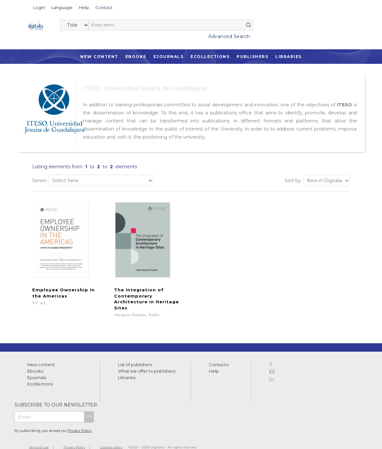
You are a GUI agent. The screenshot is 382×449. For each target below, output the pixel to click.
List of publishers (135, 354)
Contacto (219, 354)
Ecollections (210, 56)
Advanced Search (229, 36)
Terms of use (39, 437)
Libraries (288, 56)
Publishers (252, 56)
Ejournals (168, 56)
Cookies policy (111, 437)
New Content (99, 56)
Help (214, 360)
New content (41, 354)
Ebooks (135, 56)
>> (89, 406)
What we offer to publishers (146, 360)
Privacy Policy (80, 420)
